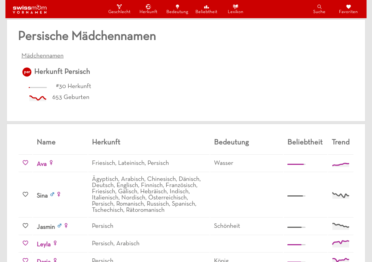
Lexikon (235, 9)
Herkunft (148, 9)
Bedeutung (177, 9)
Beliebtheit (206, 9)
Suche (319, 9)
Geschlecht (119, 9)
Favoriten (348, 9)
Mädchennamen (42, 56)
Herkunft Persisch (62, 72)
